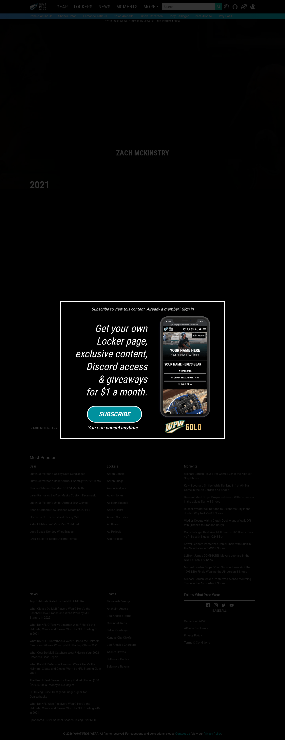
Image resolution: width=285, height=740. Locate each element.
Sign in (188, 309)
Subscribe (114, 414)
